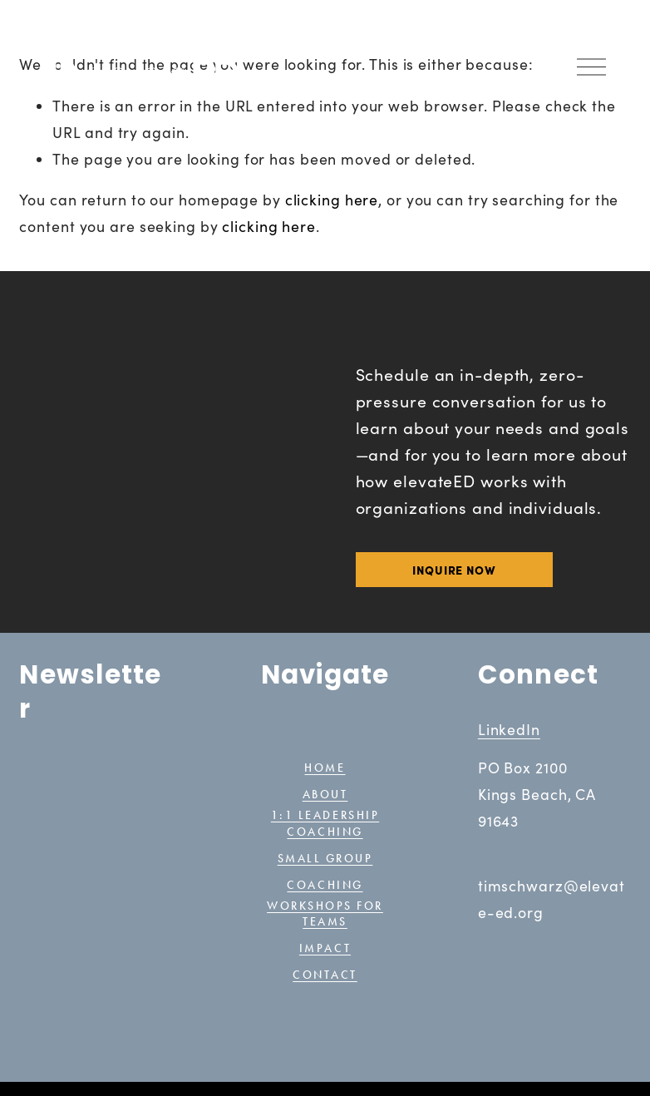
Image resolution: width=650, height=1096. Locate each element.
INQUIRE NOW (454, 569)
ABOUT (325, 796)
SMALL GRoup (325, 859)
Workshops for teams (325, 912)
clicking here (332, 200)
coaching (324, 885)
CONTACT (325, 973)
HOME (324, 770)
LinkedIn (509, 729)
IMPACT (325, 947)
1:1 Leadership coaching (325, 823)
